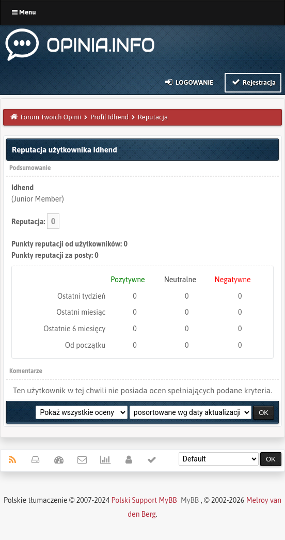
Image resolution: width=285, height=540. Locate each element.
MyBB (190, 500)
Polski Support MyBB (144, 500)
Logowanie (188, 82)
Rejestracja (253, 82)
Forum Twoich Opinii (50, 117)
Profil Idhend (109, 117)
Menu (24, 12)
